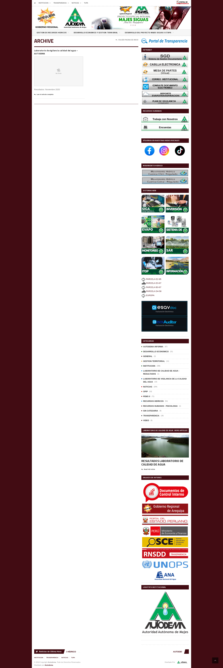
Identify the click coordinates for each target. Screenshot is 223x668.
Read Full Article (149, 469)
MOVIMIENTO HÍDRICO (66, 651)
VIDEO (146, 420)
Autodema (49, 665)
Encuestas (165, 127)
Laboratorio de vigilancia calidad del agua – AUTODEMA (58, 52)
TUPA (86, 3)
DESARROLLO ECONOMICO (155, 352)
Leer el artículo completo (45, 95)
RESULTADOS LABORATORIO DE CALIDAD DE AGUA (161, 462)
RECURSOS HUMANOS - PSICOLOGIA (160, 406)
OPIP (145, 391)
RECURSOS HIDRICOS (153, 401)
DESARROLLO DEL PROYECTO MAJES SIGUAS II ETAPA (159, 33)
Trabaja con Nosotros (165, 119)
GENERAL (147, 356)
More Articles (181, 430)
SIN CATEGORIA (150, 411)
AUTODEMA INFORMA (153, 347)
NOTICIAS (147, 387)
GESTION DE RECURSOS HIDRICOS (54, 33)
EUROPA (148, 295)
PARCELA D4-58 (151, 291)
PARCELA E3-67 (151, 283)
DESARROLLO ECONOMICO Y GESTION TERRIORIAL (102, 33)
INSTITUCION (149, 366)
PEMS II (146, 396)
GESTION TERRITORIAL (153, 361)
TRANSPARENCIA (151, 416)
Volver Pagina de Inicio (127, 40)
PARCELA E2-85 (151, 279)
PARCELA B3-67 (151, 287)
